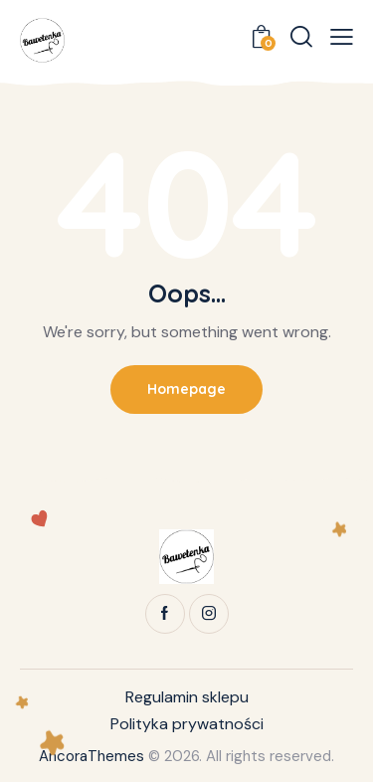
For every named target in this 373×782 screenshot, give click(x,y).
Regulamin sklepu (187, 696)
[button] (341, 37)
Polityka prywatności (187, 723)
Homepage (186, 389)
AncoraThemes (91, 756)
